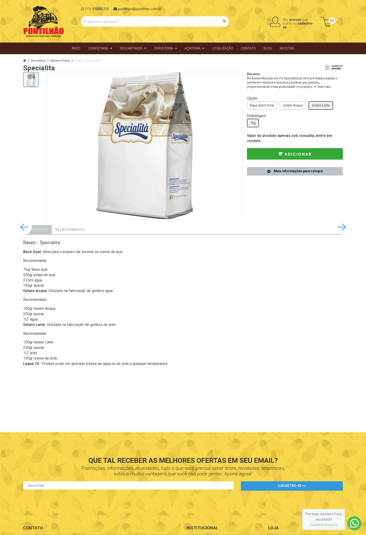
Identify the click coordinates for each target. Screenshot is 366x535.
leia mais (322, 87)
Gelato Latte (321, 106)
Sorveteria (165, 48)
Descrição (37, 230)
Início (76, 48)
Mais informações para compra (295, 171)
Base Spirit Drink (262, 106)
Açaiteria (194, 48)
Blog (268, 48)
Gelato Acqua (293, 106)
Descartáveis (133, 48)
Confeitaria (100, 48)
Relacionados (70, 230)
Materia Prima (61, 61)
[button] (295, 154)
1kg (253, 123)
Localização (222, 48)
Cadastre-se (292, 486)
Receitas (287, 48)
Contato (248, 48)
